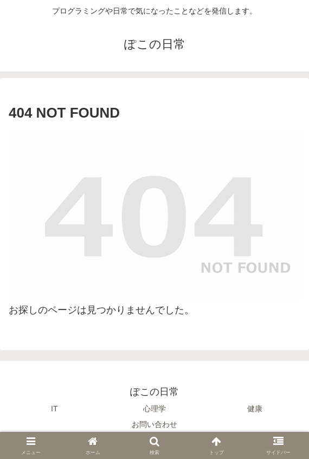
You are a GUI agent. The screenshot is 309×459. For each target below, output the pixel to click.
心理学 (154, 408)
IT (54, 408)
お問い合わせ (154, 424)
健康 (254, 408)
